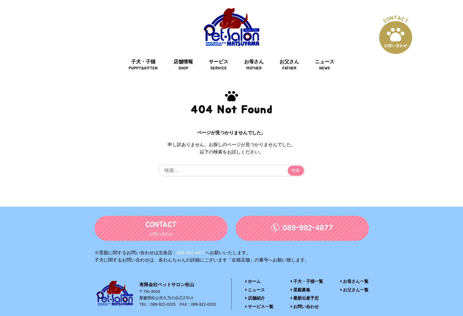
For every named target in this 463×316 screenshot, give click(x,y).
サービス (219, 55)
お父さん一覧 (355, 280)
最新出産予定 (305, 288)
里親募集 (301, 280)
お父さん (288, 55)
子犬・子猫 (144, 55)
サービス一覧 (258, 296)
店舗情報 (184, 55)
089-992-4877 (191, 242)
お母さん (253, 55)
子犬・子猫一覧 (307, 271)
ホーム (252, 271)
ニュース (323, 55)
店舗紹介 (254, 288)
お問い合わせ (305, 296)
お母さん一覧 (355, 271)
